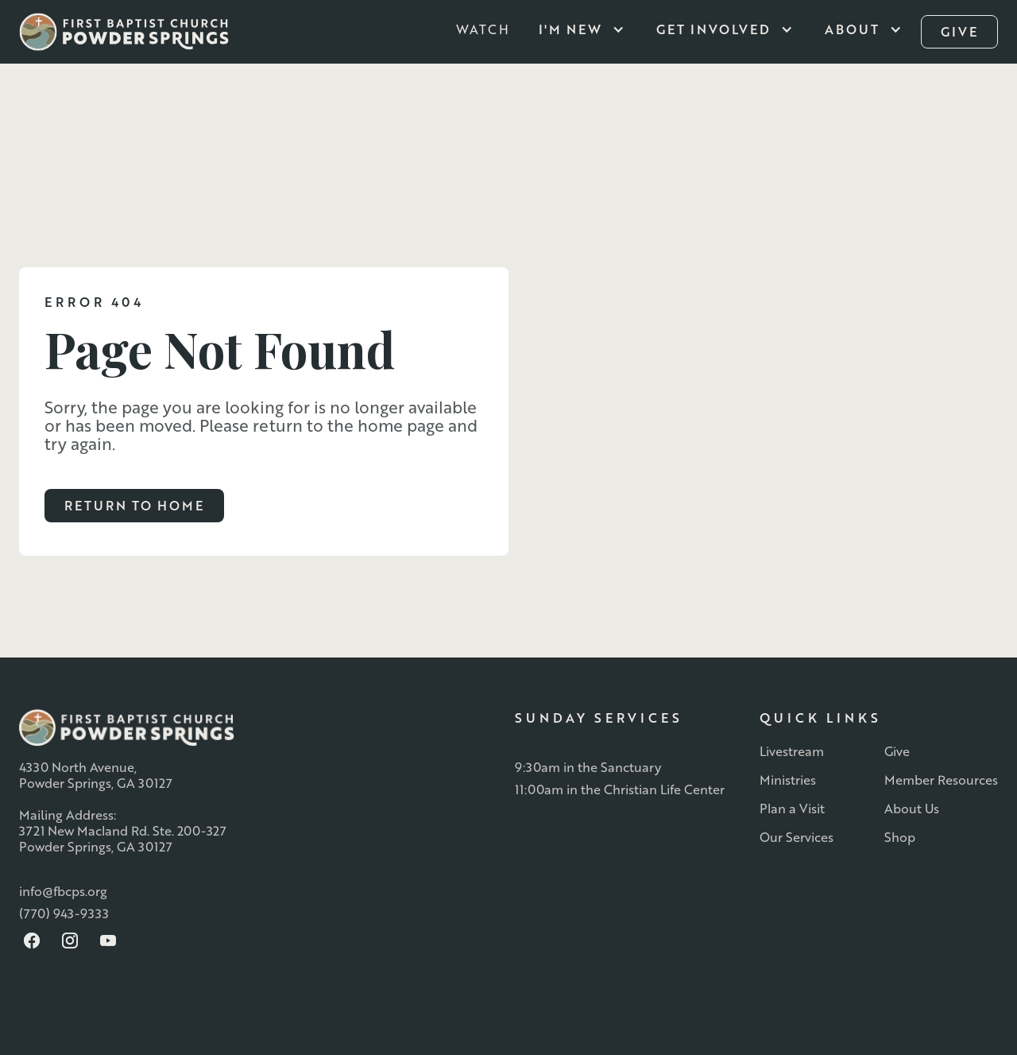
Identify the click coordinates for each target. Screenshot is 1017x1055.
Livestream (792, 751)
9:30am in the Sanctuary (588, 767)
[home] (124, 32)
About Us (911, 808)
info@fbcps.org (63, 891)
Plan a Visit (792, 808)
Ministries (788, 780)
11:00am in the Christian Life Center (620, 789)
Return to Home (134, 505)
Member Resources (941, 780)
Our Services (796, 837)
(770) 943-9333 (64, 913)
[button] (585, 29)
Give (897, 751)
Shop (899, 837)
